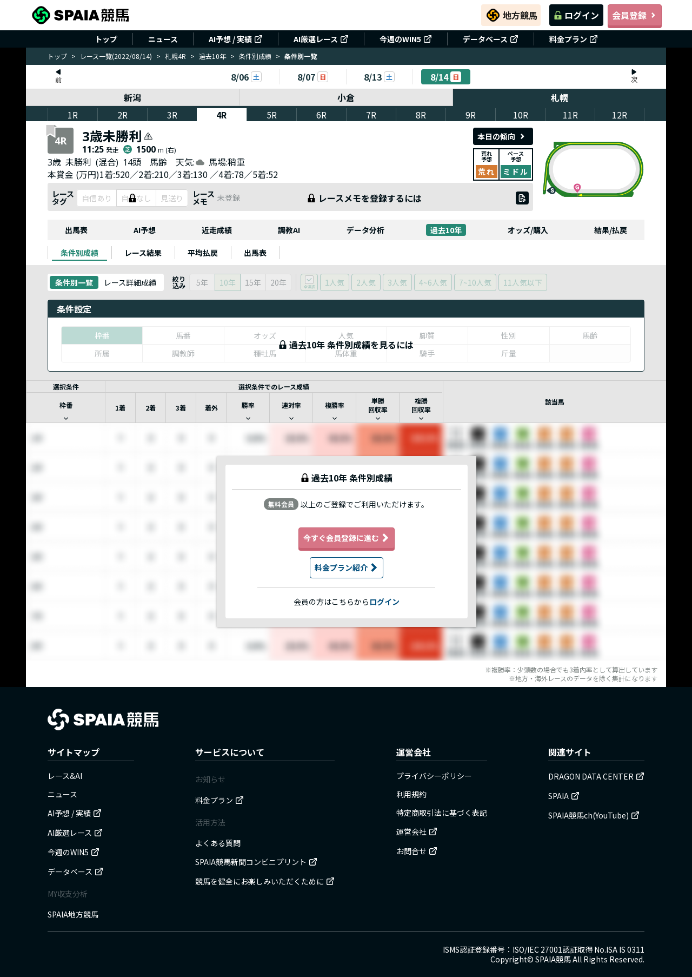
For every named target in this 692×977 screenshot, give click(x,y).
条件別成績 (255, 56)
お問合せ (416, 851)
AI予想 (144, 230)
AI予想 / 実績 (236, 39)
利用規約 (411, 794)
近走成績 (216, 230)
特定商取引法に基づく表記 (441, 812)
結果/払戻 (610, 230)
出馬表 (76, 230)
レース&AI (65, 776)
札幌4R (175, 56)
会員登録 (634, 15)
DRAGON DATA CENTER (596, 776)
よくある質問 (218, 843)
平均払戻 (203, 252)
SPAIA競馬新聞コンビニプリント (256, 861)
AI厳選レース (321, 39)
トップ (106, 39)
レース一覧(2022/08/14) (116, 56)
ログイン (576, 15)
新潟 (132, 97)
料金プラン (573, 39)
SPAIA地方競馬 (73, 914)
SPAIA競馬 (553, 959)
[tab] (79, 253)
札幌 (559, 97)
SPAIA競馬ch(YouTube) (594, 815)
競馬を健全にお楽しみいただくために (265, 881)
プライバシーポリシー (434, 776)
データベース (490, 39)
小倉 (346, 97)
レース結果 (143, 252)
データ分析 (365, 230)
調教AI (289, 230)
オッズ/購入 (528, 230)
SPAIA (564, 795)
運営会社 (416, 831)
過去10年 (212, 56)
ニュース (163, 39)
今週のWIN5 (406, 39)
